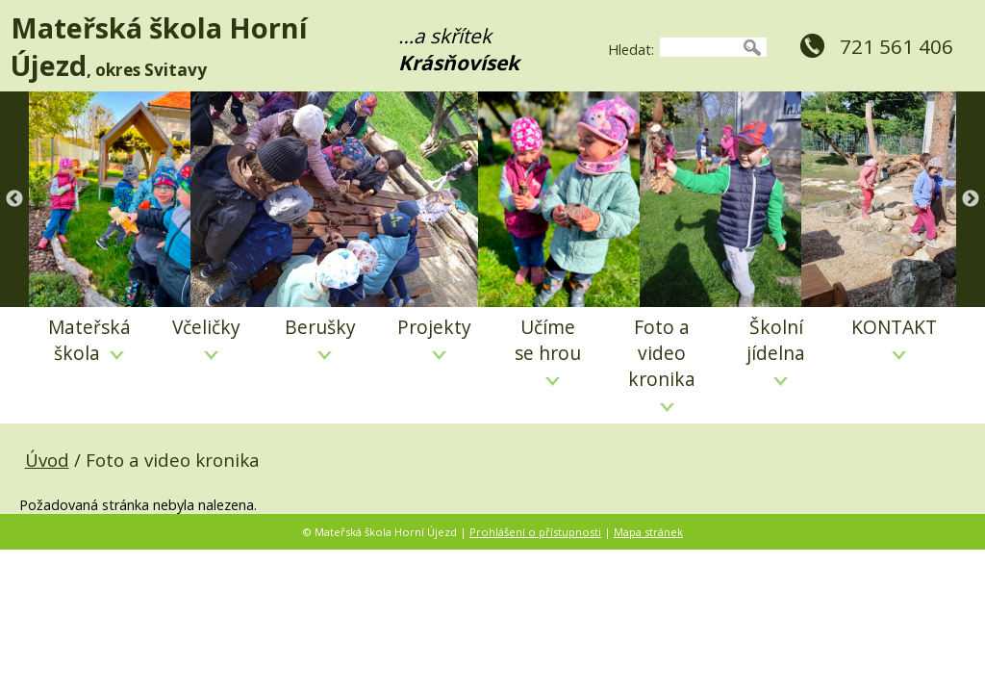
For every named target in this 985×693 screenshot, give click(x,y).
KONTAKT (894, 337)
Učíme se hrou (548, 350)
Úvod (47, 460)
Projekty (434, 337)
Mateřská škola (89, 340)
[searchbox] (699, 47)
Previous (14, 199)
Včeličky (206, 337)
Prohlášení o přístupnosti (535, 532)
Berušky (320, 337)
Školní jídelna (775, 350)
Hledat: (631, 49)
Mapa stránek (648, 532)
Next (970, 199)
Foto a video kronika (661, 363)
